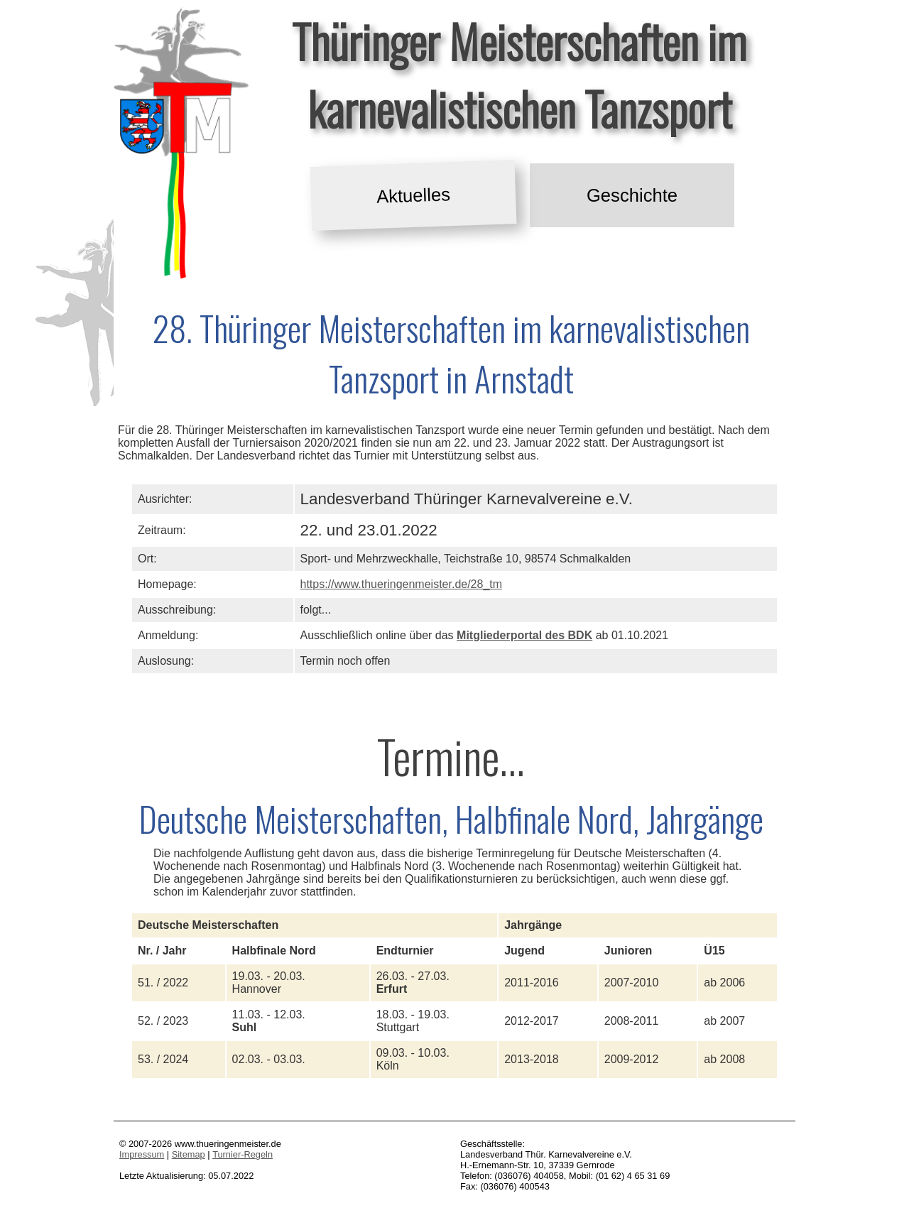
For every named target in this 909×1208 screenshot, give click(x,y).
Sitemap (188, 1154)
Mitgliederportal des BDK (524, 635)
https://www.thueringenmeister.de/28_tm (401, 584)
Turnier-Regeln (242, 1154)
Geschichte (632, 195)
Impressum (141, 1154)
